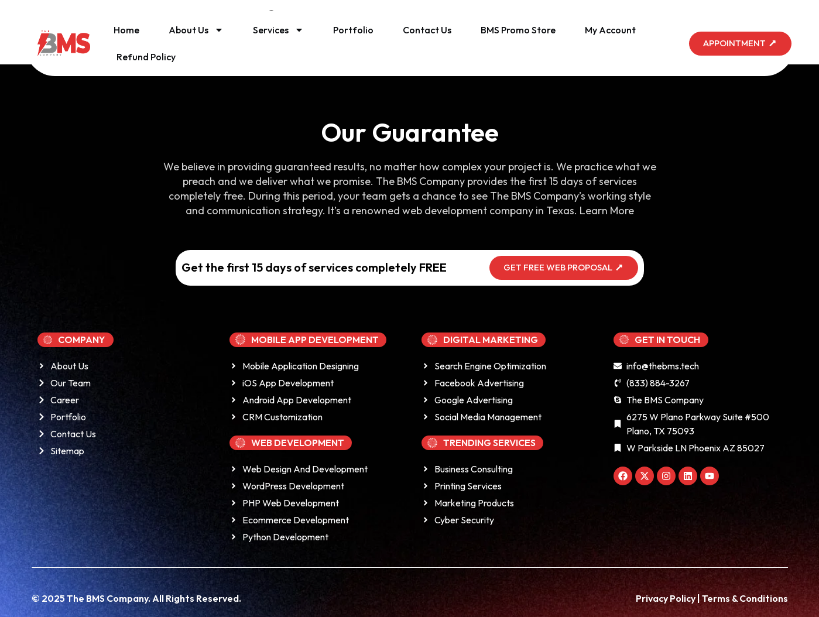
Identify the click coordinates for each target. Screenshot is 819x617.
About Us (196, 29)
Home (126, 30)
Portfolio (353, 30)
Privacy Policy (666, 598)
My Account (610, 30)
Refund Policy (146, 57)
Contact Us (427, 30)
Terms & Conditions (745, 598)
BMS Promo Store (518, 30)
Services (278, 29)
